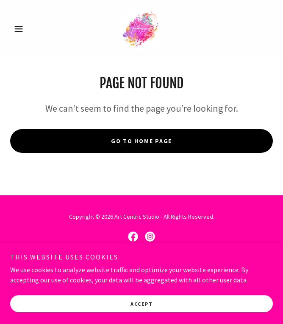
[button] (30, 28)
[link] (141, 29)
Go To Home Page (141, 141)
